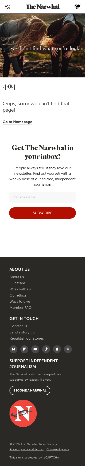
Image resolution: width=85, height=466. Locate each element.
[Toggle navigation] (7, 6)
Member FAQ (21, 307)
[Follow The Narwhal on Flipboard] (25, 349)
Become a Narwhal (29, 390)
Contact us (18, 326)
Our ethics (18, 295)
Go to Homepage (17, 122)
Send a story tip (22, 332)
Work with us (20, 289)
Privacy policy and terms (27, 449)
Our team (17, 283)
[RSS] (69, 349)
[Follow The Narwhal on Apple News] (58, 349)
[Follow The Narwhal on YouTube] (36, 349)
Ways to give (20, 301)
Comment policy (57, 449)
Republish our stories (27, 338)
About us (17, 277)
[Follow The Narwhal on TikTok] (47, 349)
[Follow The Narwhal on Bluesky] (15, 349)
